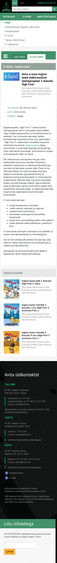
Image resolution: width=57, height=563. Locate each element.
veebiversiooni (32, 145)
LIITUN (9, 551)
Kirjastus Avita (16, 472)
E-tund (9, 35)
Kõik (7, 22)
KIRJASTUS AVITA (47, 2)
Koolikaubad (12, 31)
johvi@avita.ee (22, 462)
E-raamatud (11, 44)
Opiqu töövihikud (15, 40)
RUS (22, 2)
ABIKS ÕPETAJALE (46, 16)
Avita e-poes (40, 491)
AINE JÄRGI (19, 56)
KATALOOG (9, 16)
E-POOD (27, 16)
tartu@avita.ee (23, 434)
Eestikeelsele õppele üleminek (22, 27)
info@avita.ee (22, 404)
